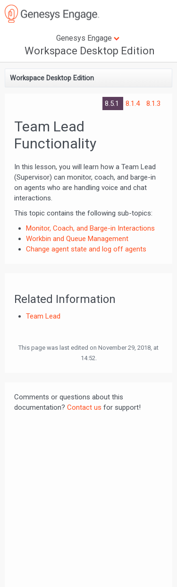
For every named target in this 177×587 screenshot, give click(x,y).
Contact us (84, 407)
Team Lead (43, 316)
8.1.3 (153, 103)
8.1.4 (134, 103)
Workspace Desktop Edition (90, 51)
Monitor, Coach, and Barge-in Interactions (90, 228)
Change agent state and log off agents (86, 249)
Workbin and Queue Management (77, 238)
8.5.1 (113, 103)
